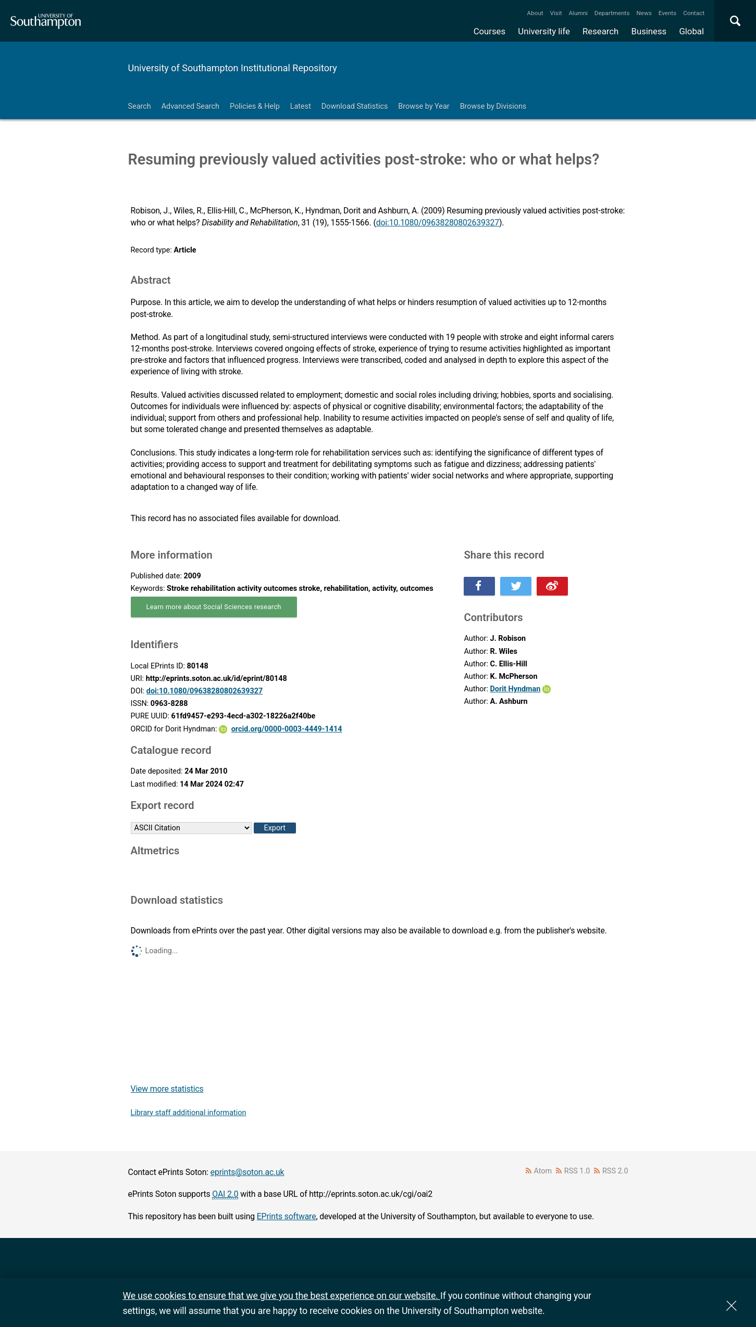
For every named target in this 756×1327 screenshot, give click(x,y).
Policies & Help (255, 106)
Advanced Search (190, 106)
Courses (489, 31)
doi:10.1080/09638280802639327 (437, 223)
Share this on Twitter (515, 586)
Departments (612, 13)
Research (600, 31)
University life (544, 31)
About (535, 13)
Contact (693, 13)
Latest (300, 106)
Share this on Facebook (479, 586)
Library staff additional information (188, 1112)
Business (649, 31)
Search (139, 106)
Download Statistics (354, 106)
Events (668, 13)
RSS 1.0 (577, 1171)
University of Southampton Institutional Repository (232, 67)
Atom (543, 1171)
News (643, 13)
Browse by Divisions (493, 106)
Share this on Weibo (552, 586)
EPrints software (286, 1216)
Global (691, 31)
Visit (556, 13)
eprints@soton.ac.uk (247, 1172)
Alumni (577, 13)
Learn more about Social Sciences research (213, 607)
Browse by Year (423, 106)
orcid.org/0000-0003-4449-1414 (286, 729)
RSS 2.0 (615, 1171)
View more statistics (167, 1089)
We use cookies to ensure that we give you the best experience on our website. (281, 1295)
